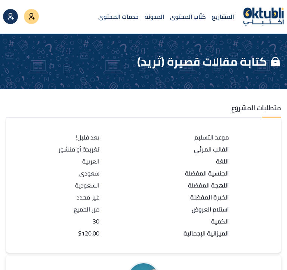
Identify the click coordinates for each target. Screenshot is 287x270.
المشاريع (223, 16)
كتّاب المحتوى (188, 16)
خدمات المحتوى (118, 16)
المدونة (154, 16)
